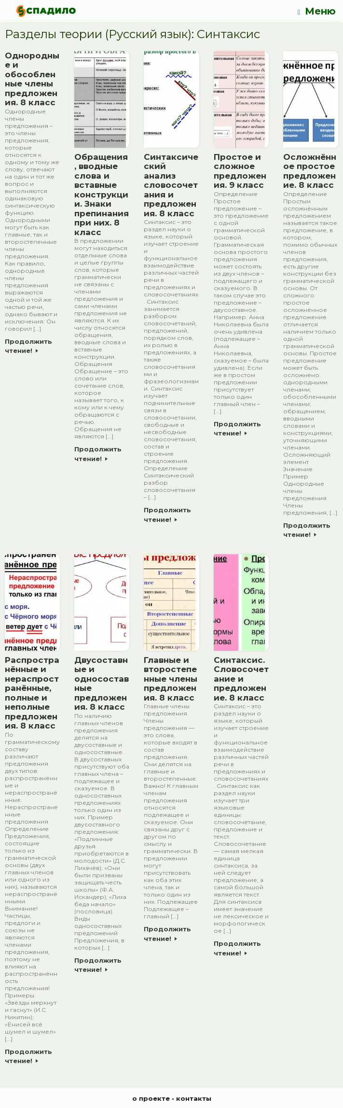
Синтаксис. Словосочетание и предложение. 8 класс (241, 678)
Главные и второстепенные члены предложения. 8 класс (170, 678)
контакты (193, 1098)
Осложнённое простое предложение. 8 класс (309, 171)
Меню (317, 11)
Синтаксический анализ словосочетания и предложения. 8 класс (171, 185)
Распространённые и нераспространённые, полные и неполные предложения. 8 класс (32, 693)
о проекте (151, 1098)
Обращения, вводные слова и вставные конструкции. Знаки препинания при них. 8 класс (101, 194)
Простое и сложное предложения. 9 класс (240, 171)
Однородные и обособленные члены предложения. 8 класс (32, 79)
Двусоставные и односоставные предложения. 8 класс (101, 683)
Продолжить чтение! (28, 346)
